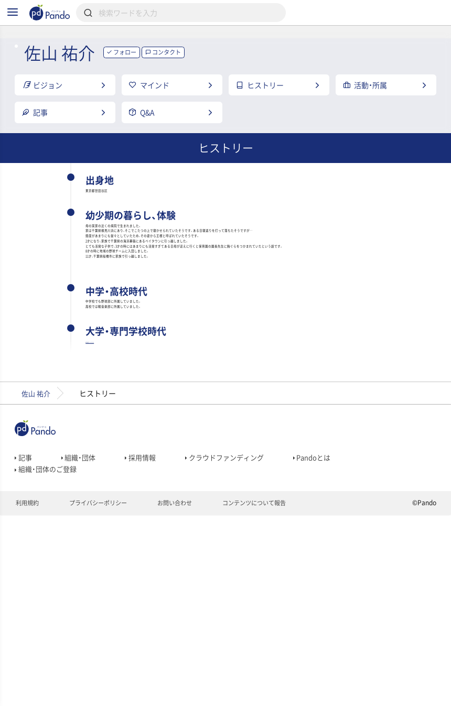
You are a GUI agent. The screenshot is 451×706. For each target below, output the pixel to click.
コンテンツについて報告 (268, 693)
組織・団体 (80, 641)
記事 (24, 641)
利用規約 (28, 693)
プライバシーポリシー (103, 693)
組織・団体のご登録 (48, 656)
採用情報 (145, 641)
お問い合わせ (184, 693)
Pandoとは (325, 641)
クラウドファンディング (233, 641)
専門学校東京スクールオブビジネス (152, 519)
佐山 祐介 (37, 575)
